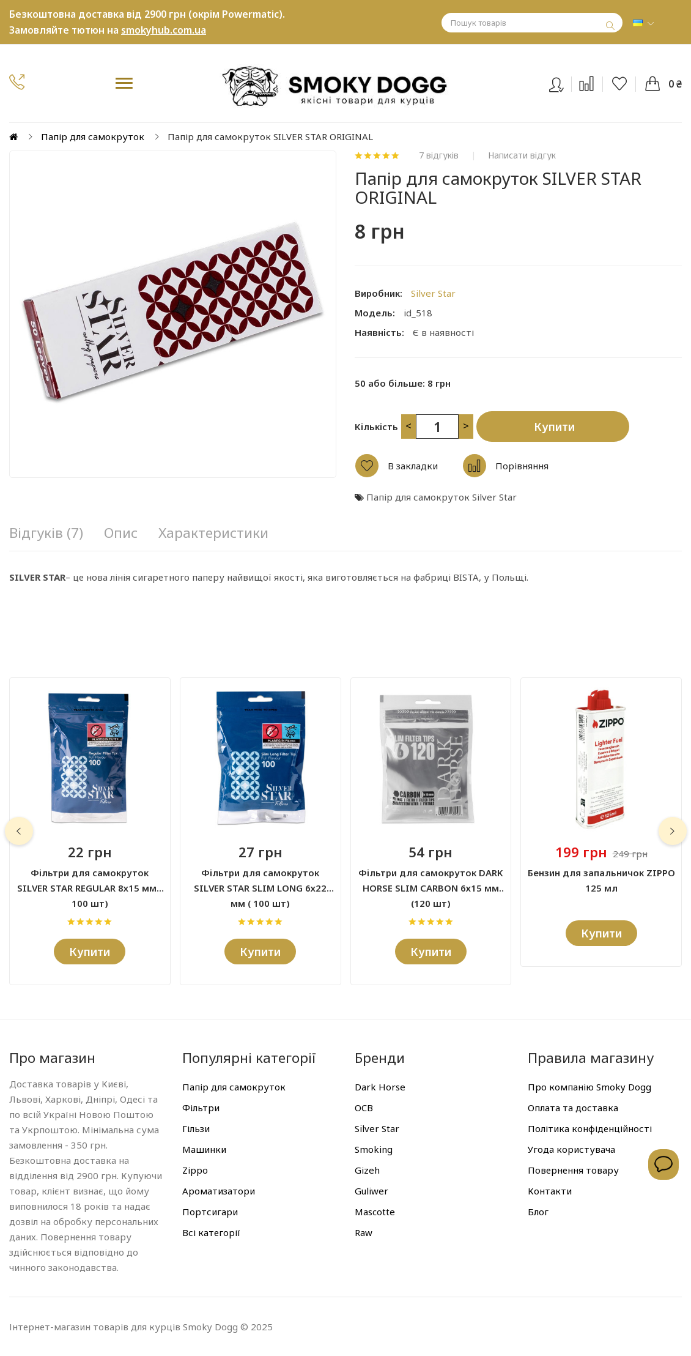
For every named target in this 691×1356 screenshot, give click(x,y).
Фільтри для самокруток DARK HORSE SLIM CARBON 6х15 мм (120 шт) (430, 881)
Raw (363, 1232)
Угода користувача (571, 1149)
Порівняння (522, 466)
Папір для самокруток (92, 136)
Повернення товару (573, 1170)
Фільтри (201, 1107)
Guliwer (371, 1191)
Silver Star (433, 293)
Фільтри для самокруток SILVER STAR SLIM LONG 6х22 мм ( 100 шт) (260, 881)
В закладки (413, 466)
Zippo (195, 1170)
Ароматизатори (218, 1191)
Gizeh (367, 1170)
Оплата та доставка (573, 1107)
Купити (554, 426)
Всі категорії (211, 1232)
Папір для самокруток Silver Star (441, 497)
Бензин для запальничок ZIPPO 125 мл (601, 880)
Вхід (564, 82)
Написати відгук (522, 155)
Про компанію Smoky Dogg (589, 1087)
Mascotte (375, 1211)
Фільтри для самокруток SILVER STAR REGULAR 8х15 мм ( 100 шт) (89, 881)
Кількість (376, 426)
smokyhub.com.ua (163, 30)
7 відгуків (439, 155)
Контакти (550, 1191)
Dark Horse (380, 1087)
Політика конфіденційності (590, 1128)
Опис (121, 533)
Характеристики (213, 533)
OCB (364, 1107)
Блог (538, 1211)
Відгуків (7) (46, 533)
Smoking (374, 1149)
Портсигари (210, 1211)
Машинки (204, 1149)
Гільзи (196, 1128)
